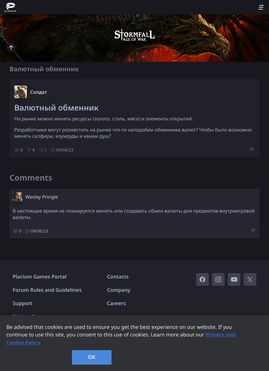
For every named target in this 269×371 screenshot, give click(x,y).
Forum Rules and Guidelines (47, 289)
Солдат (38, 92)
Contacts (118, 276)
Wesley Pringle (41, 197)
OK (91, 357)
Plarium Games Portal (40, 276)
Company (119, 289)
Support (22, 303)
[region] (134, 343)
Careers (116, 303)
